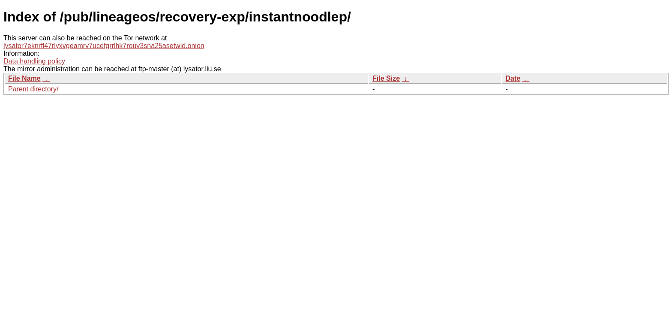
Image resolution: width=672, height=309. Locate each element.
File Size (386, 78)
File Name (24, 78)
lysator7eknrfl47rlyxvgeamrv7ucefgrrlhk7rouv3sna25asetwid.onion (103, 45)
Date (512, 78)
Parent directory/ (33, 89)
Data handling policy (34, 61)
